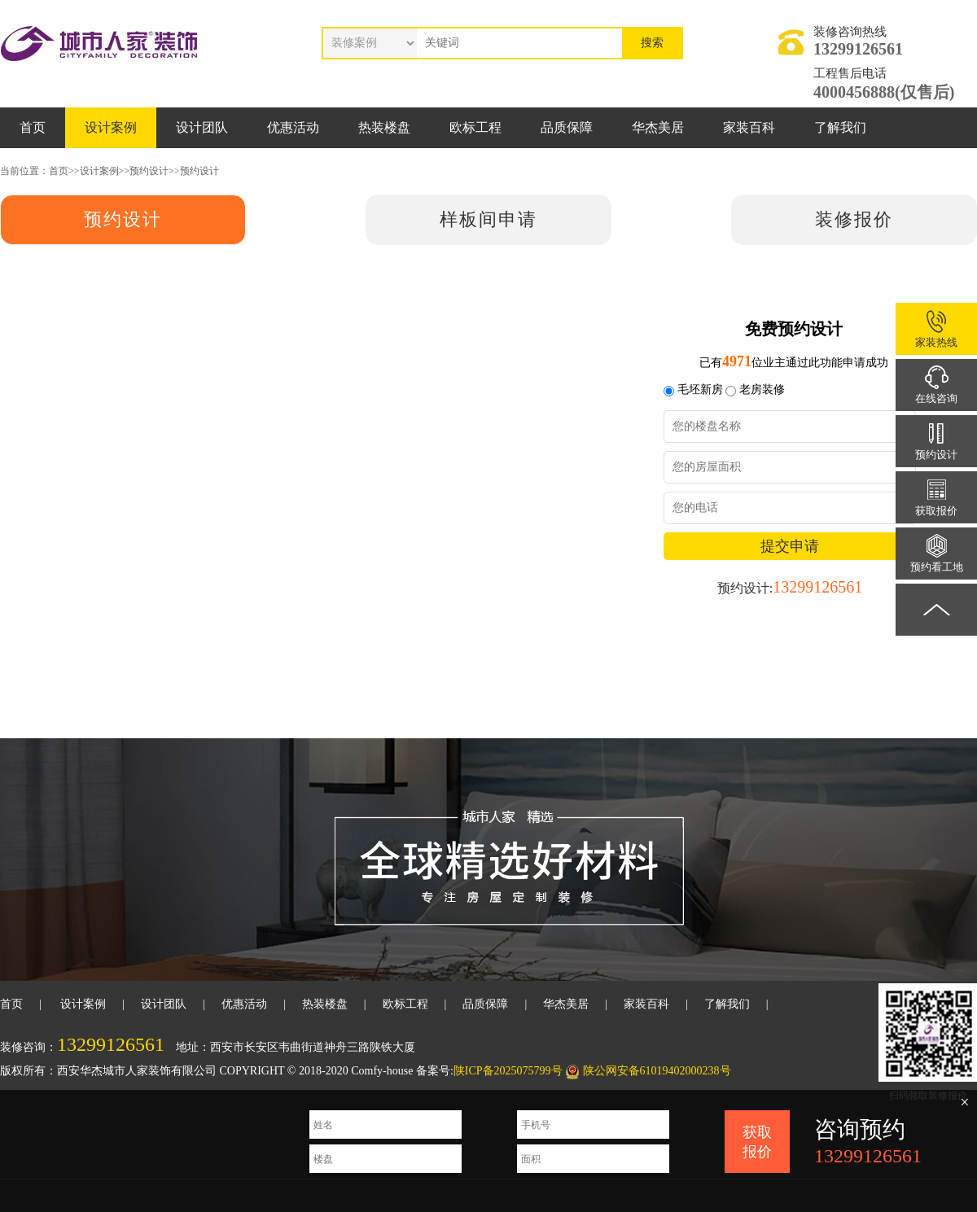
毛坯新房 (700, 389)
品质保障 (567, 127)
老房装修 (762, 389)
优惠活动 (293, 127)
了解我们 (840, 127)
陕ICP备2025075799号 (508, 1071)
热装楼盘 (384, 127)
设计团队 (202, 127)
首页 (33, 127)
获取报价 (757, 1142)
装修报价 (854, 219)
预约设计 (149, 171)
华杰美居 (658, 127)
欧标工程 (475, 127)
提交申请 (789, 546)
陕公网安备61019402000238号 (657, 1071)
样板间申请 (488, 219)
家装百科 (749, 127)
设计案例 (111, 127)
